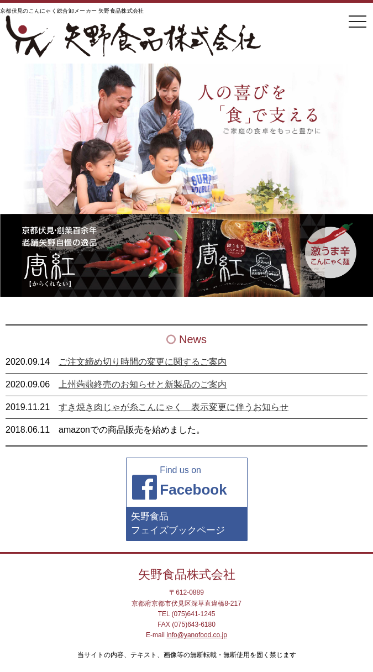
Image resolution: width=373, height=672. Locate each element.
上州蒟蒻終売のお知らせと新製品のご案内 (143, 384)
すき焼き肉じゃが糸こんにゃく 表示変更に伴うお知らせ (173, 407)
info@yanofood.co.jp (196, 635)
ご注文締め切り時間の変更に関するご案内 (143, 361)
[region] (186, 255)
